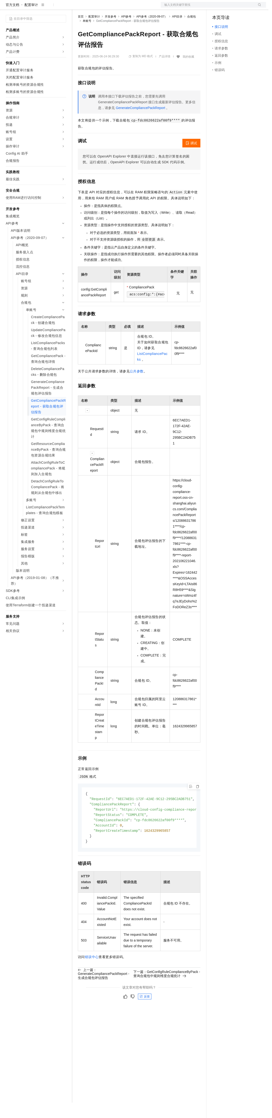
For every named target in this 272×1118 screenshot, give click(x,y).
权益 (92, 8)
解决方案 (77, 8)
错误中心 (92, 975)
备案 (217, 7)
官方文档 (12, 20)
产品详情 (164, 71)
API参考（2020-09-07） (151, 32)
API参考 (126, 32)
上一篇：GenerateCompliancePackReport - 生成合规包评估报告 (103, 991)
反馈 (145, 1014)
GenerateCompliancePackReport (140, 123)
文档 (207, 7)
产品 (62, 8)
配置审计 (31, 20)
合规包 (191, 32)
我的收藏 (188, 72)
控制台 (229, 7)
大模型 (49, 8)
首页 (81, 32)
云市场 (117, 8)
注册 (240, 7)
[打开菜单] (7, 7)
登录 (258, 7)
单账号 (87, 36)
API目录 (177, 32)
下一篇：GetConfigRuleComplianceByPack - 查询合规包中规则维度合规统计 (166, 991)
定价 (103, 8)
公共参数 (137, 387)
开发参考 (110, 32)
